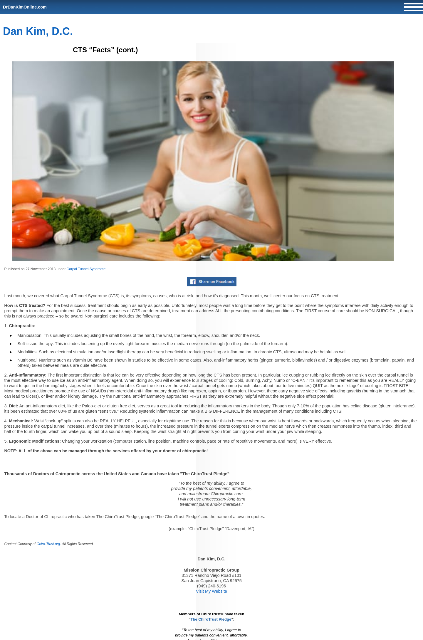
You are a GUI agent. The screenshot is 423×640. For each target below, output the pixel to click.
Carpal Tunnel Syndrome (86, 269)
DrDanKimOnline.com (25, 7)
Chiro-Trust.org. (48, 544)
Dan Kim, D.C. (38, 31)
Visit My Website (211, 591)
